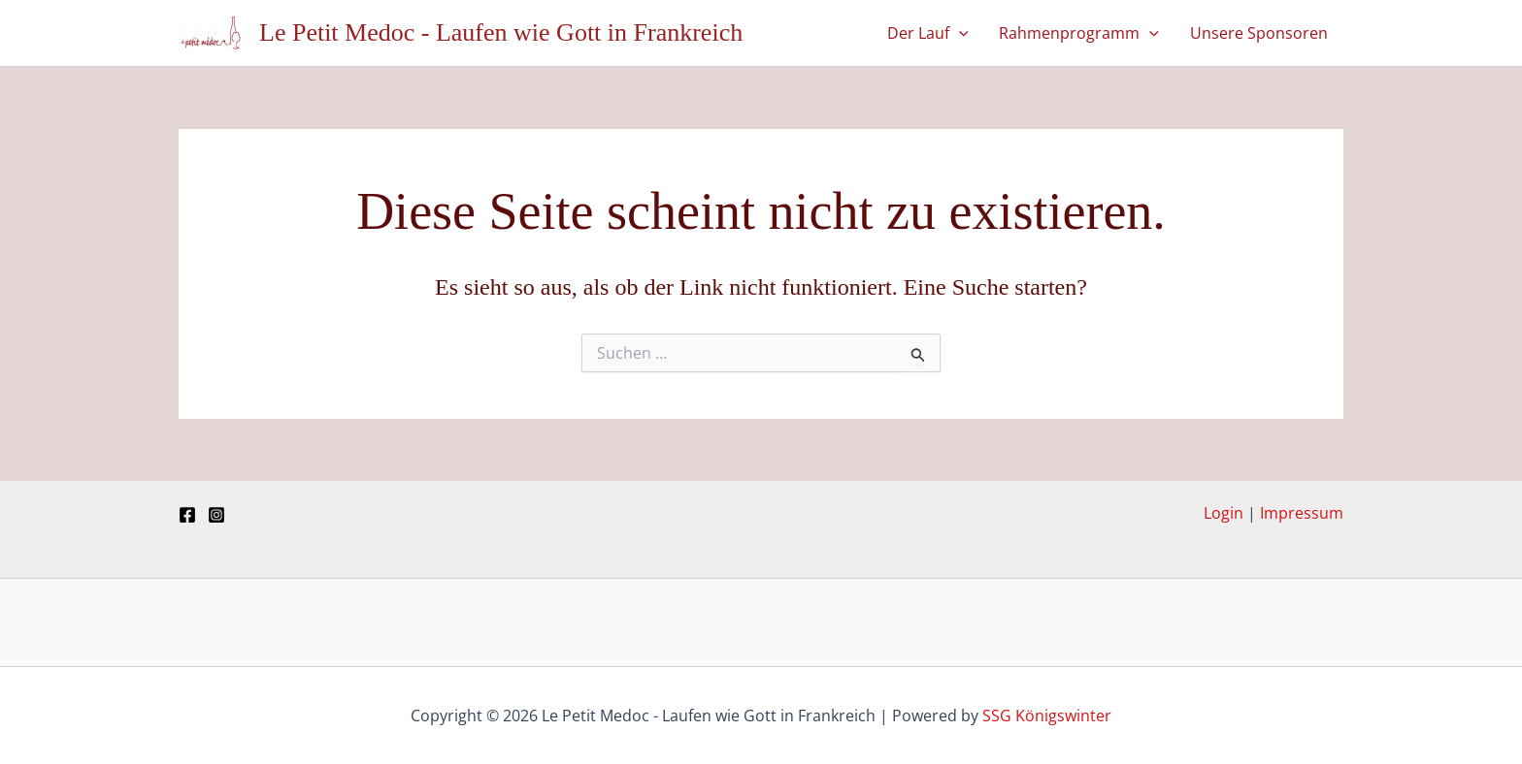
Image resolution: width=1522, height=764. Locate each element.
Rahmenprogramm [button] (1079, 33)
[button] (959, 33)
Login (1223, 513)
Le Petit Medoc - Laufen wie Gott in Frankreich (501, 32)
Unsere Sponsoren (1259, 33)
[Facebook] (187, 515)
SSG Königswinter (1046, 715)
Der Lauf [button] (928, 33)
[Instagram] (216, 515)
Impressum (1301, 513)
